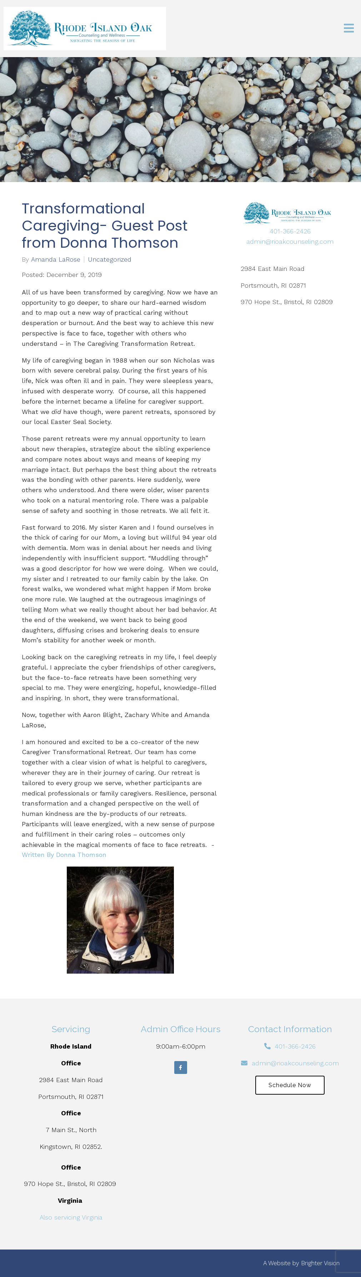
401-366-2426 (290, 231)
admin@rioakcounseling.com (290, 241)
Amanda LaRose (55, 259)
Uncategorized (109, 259)
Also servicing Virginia (71, 1217)
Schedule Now (290, 1085)
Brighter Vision (320, 1263)
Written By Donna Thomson (64, 854)
